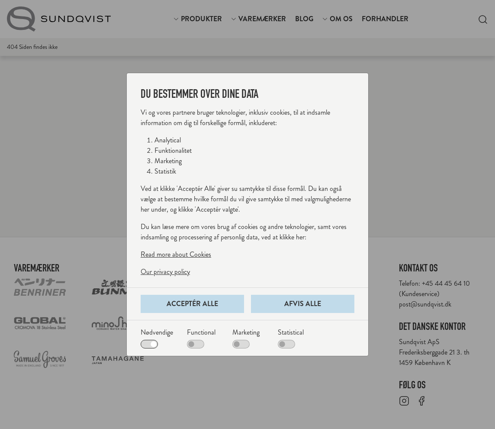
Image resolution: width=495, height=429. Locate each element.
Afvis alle (302, 304)
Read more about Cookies (176, 254)
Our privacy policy (165, 272)
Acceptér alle (192, 304)
